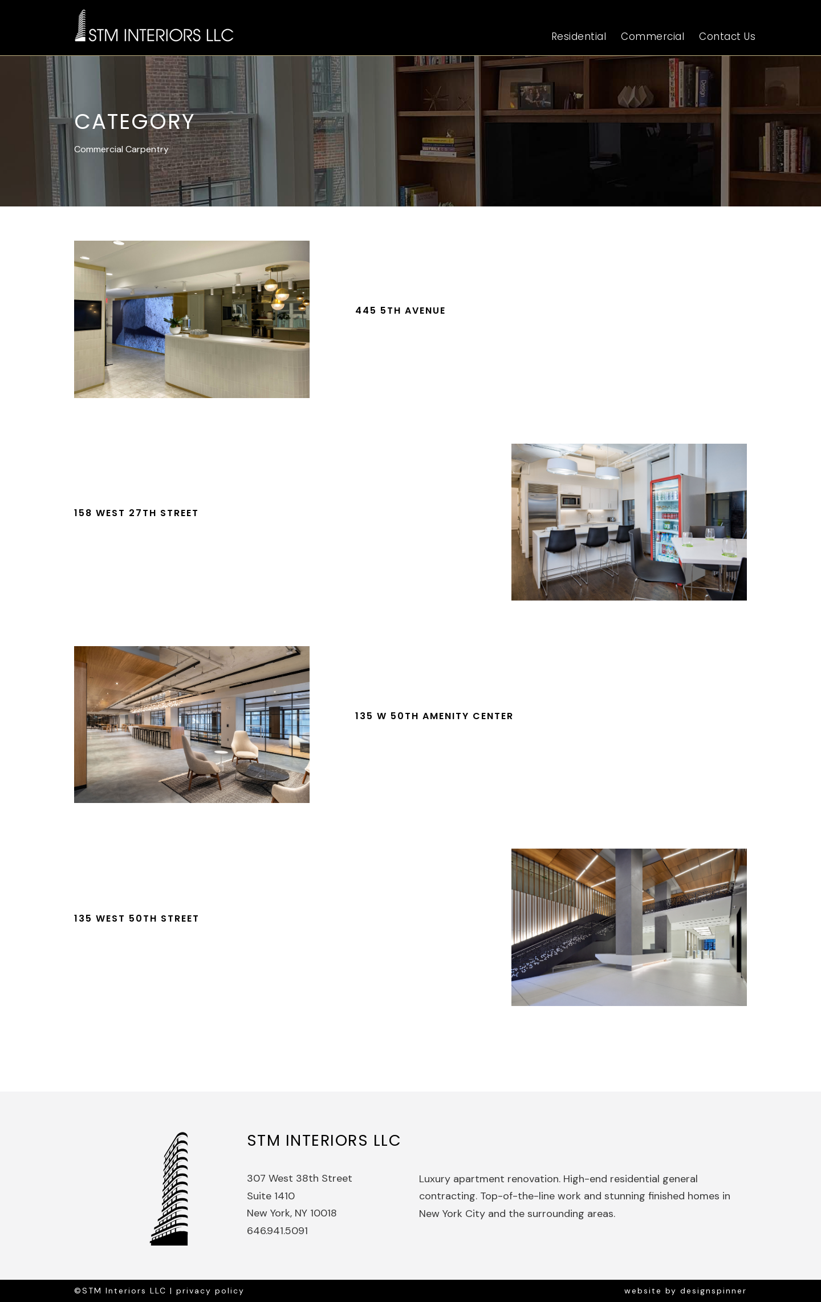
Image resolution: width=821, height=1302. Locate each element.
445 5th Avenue (400, 310)
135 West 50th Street (137, 918)
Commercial (652, 36)
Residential (579, 36)
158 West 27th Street (136, 513)
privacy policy (210, 1290)
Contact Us (727, 36)
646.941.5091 (277, 1231)
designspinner (713, 1290)
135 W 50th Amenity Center (434, 716)
